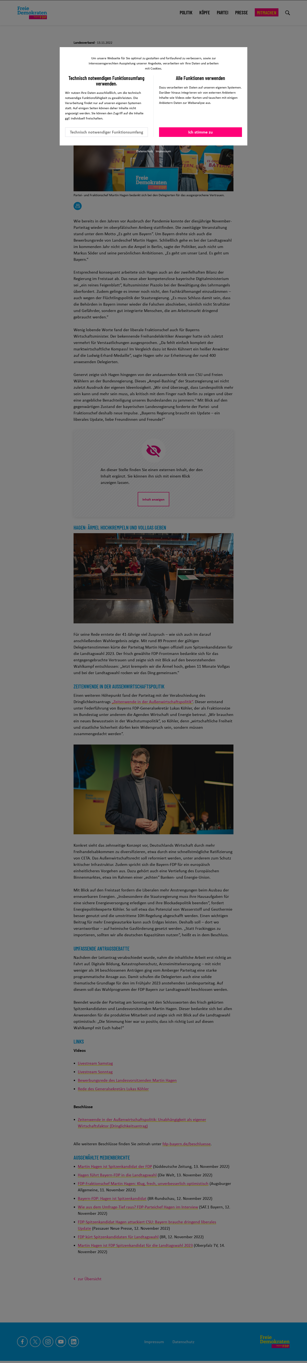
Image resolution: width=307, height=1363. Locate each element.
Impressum (163, 151)
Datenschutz (144, 151)
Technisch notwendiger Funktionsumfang (106, 132)
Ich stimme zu (200, 132)
